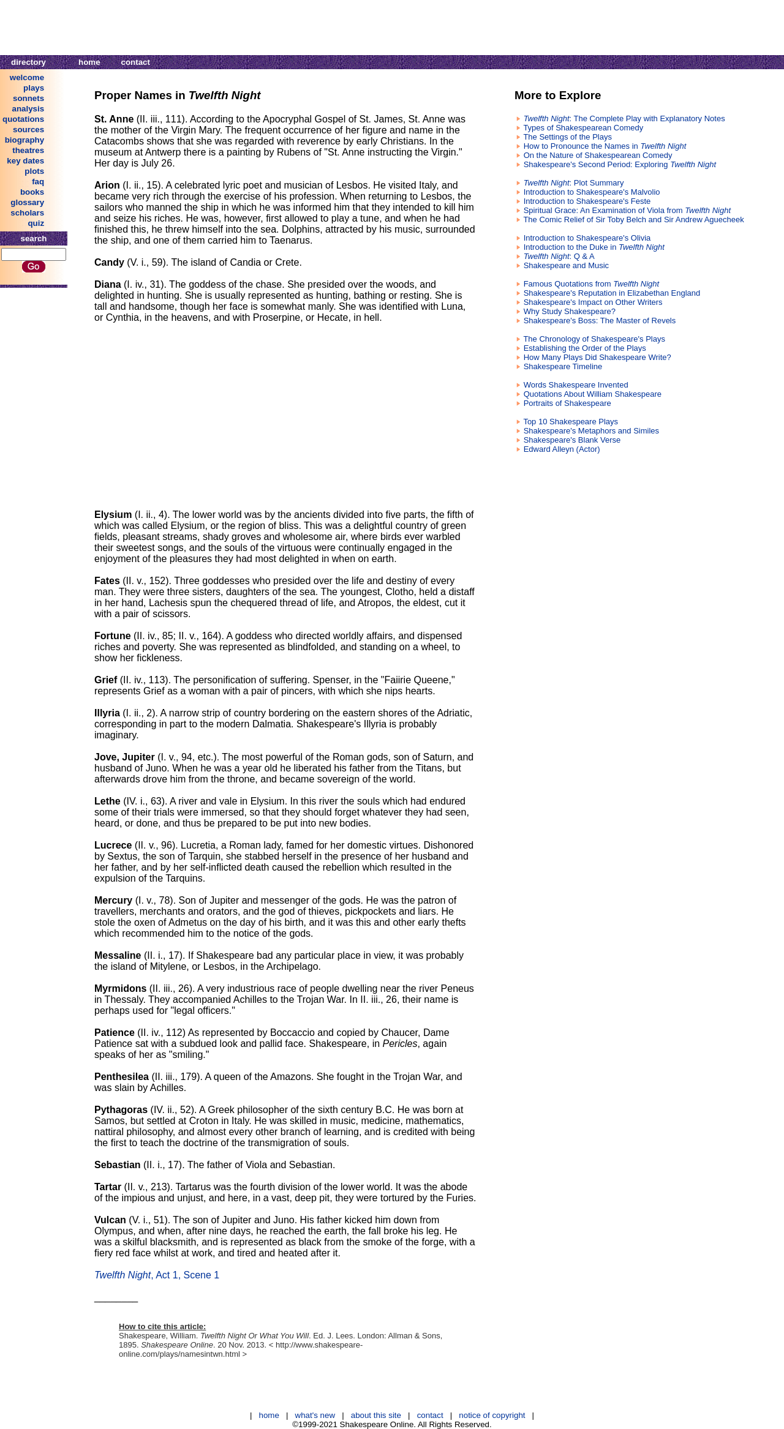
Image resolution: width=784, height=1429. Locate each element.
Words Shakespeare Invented (576, 384)
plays (33, 87)
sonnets (28, 98)
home (89, 62)
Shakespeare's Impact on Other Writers (593, 302)
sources (28, 129)
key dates (25, 160)
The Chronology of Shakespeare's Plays (594, 338)
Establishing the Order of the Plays (585, 348)
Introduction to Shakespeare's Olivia (587, 237)
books (32, 192)
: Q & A (559, 256)
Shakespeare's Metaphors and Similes (591, 430)
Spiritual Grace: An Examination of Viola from (627, 210)
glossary (27, 202)
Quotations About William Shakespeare (593, 394)
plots (34, 171)
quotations (23, 119)
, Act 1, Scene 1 (156, 1275)
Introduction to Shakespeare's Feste (587, 201)
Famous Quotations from (592, 283)
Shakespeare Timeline (563, 366)
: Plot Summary (574, 182)
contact (135, 62)
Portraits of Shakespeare (567, 403)
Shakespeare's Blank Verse (572, 439)
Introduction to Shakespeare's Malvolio (592, 192)
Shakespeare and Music (566, 265)
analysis (28, 108)
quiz (36, 223)
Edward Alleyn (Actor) (562, 449)
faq (38, 181)
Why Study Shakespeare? (570, 311)
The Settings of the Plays (567, 136)
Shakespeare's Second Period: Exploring (620, 164)
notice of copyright (492, 1415)
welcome (27, 77)
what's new (315, 1415)
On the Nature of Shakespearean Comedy (598, 155)
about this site (376, 1415)
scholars (27, 212)
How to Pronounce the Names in (605, 146)
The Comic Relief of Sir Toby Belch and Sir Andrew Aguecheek (633, 219)
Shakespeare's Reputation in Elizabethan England (612, 293)
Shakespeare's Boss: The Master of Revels (600, 320)
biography (24, 139)
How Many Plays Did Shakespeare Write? (597, 357)
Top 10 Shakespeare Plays (570, 421)
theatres (28, 150)
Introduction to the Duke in (594, 247)
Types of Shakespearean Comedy (583, 127)
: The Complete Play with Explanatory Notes (624, 118)
